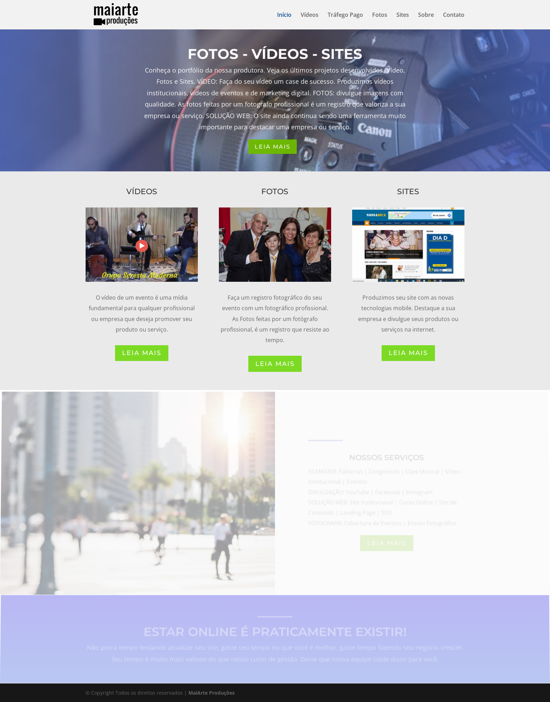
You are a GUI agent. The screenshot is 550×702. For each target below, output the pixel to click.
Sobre (426, 15)
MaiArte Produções (211, 692)
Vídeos (309, 15)
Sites (402, 15)
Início (284, 15)
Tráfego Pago (345, 15)
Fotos (379, 15)
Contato (453, 15)
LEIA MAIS (272, 146)
